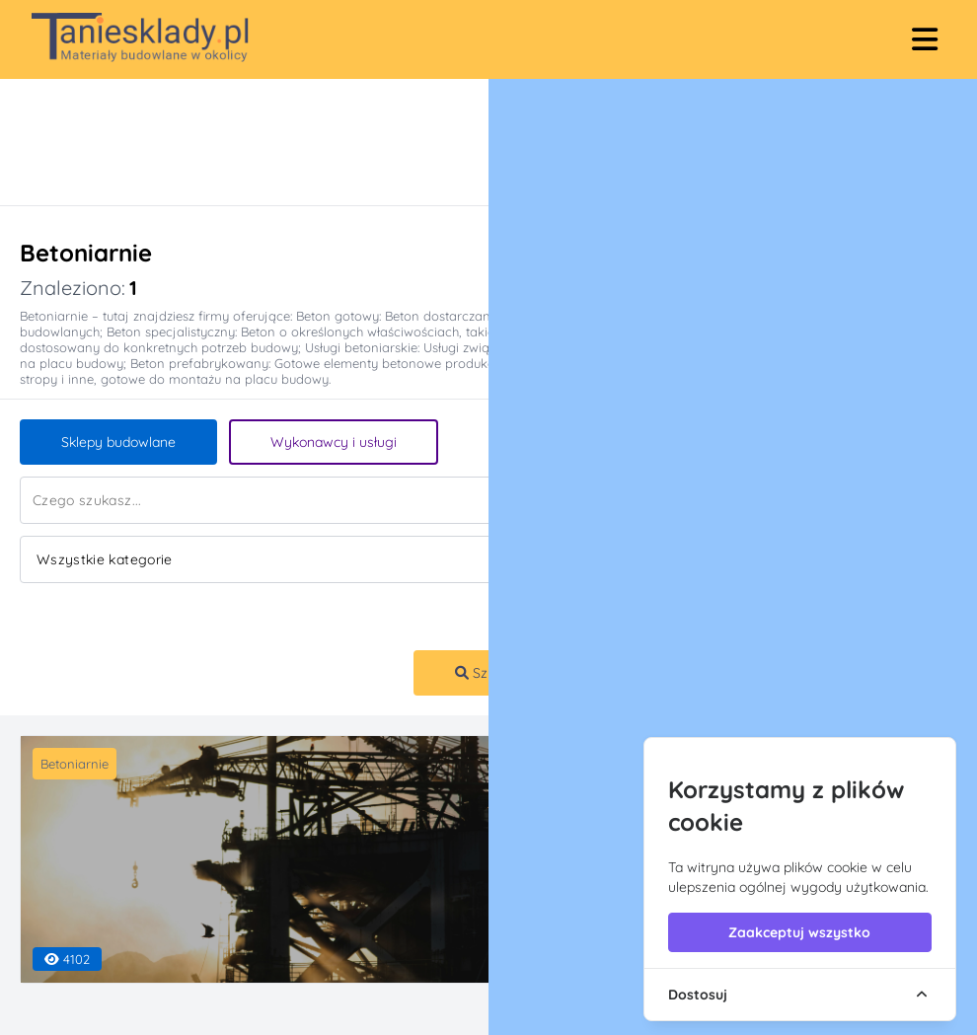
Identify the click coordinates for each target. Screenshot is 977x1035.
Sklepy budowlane (118, 442)
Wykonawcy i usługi (333, 442)
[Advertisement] (469, 142)
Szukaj (484, 673)
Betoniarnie (74, 764)
